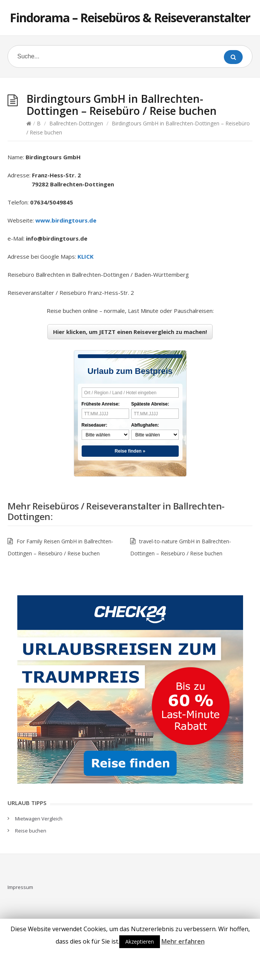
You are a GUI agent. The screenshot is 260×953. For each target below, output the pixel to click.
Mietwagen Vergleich (38, 818)
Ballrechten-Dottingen (76, 123)
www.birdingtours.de (65, 220)
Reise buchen (30, 830)
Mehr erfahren (183, 941)
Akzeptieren (139, 941)
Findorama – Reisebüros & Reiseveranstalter (130, 17)
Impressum (20, 887)
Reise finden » (130, 451)
